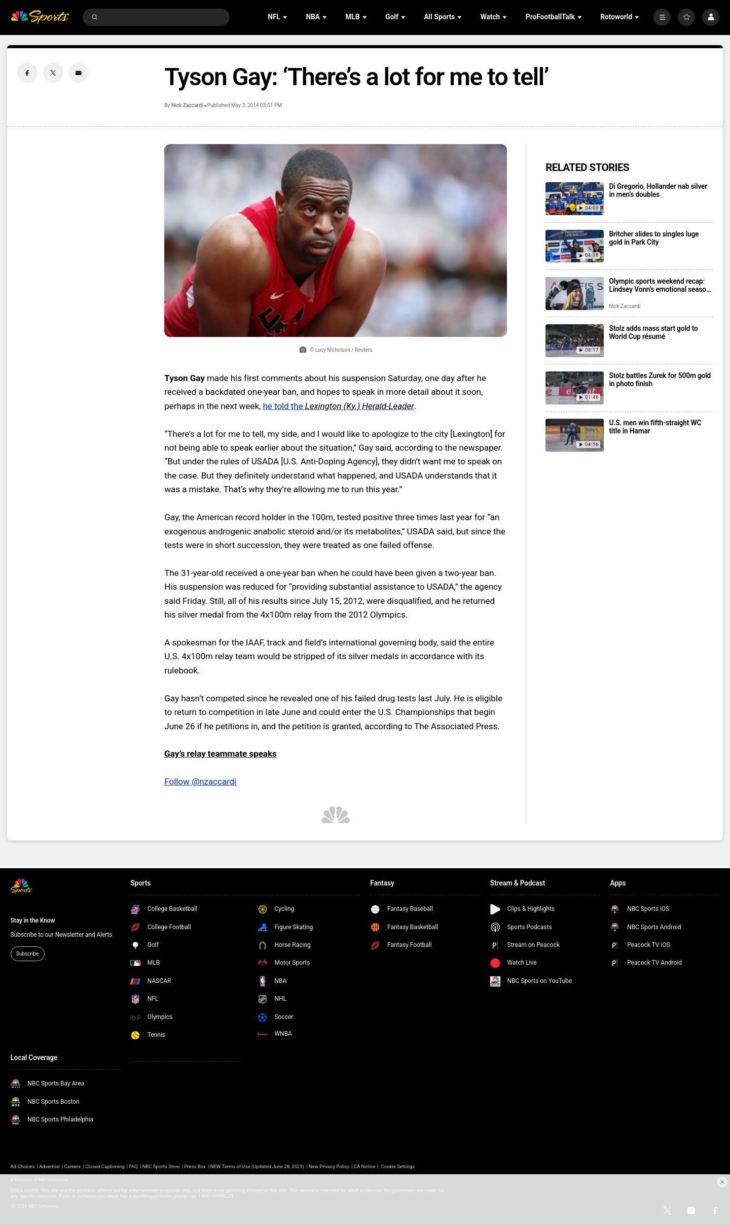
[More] (662, 17)
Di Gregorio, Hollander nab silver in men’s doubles (658, 190)
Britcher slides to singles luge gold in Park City (654, 238)
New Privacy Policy (329, 1166)
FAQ (133, 1166)
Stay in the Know (33, 920)
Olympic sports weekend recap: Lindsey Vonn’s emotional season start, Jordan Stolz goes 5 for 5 (659, 285)
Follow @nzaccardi (200, 781)
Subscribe (27, 953)
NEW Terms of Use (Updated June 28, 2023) (257, 1166)
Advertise (50, 1166)
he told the (338, 406)
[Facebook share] (27, 72)
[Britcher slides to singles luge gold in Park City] (574, 246)
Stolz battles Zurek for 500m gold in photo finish (660, 379)
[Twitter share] (53, 72)
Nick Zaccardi (187, 105)
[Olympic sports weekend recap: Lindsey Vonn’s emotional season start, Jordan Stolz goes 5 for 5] (574, 293)
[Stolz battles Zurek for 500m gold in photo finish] (574, 387)
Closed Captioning (104, 1166)
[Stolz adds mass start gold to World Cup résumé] (574, 340)
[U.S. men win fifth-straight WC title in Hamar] (574, 435)
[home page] (40, 17)
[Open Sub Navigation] (286, 17)
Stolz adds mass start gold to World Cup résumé (653, 332)
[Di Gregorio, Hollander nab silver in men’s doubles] (574, 198)
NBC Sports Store (161, 1166)
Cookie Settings (398, 1166)
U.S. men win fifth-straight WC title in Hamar (655, 427)
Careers (72, 1166)
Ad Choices (23, 1166)
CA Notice (364, 1166)
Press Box (194, 1166)
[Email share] (78, 72)
